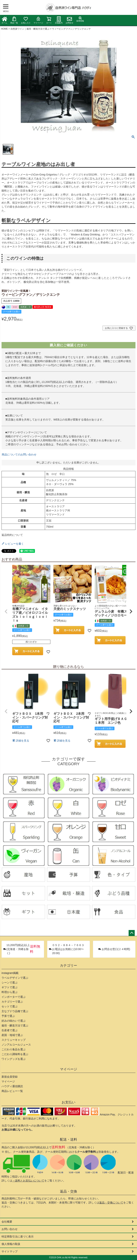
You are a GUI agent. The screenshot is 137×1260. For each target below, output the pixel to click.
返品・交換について (111, 1202)
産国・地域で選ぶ (12, 1035)
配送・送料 (68, 1139)
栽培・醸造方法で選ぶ (15, 1025)
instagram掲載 (10, 973)
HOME (4, 28)
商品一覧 (14, 20)
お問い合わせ (10, 1229)
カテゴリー (68, 965)
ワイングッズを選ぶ (14, 1058)
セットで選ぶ (10, 1006)
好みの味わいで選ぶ (14, 1020)
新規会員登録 (10, 1076)
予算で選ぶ (8, 1015)
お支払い (68, 1102)
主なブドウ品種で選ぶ (15, 1011)
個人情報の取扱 (11, 1243)
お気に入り (26, 20)
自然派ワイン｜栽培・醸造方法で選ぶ (29, 28)
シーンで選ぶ (10, 982)
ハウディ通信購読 (12, 1086)
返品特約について (12, 534)
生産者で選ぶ (10, 1030)
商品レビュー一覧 (12, 1091)
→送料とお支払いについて (28, 1180)
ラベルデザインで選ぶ (15, 977)
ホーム (4, 20)
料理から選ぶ (10, 992)
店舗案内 (59, 20)
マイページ (38, 20)
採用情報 (80, 19)
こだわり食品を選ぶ (14, 1049)
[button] (6, 611)
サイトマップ (10, 1251)
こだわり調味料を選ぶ (15, 1054)
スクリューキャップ (14, 1039)
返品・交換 (68, 1191)
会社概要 (7, 1221)
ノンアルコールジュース (16, 1044)
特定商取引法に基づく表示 (18, 1236)
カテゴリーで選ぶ (12, 1001)
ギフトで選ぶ (10, 987)
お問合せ (69, 20)
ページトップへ (132, 933)
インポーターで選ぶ (14, 996)
